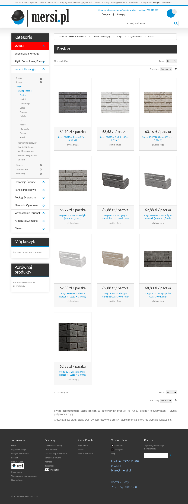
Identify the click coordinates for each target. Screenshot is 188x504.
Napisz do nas (17, 480)
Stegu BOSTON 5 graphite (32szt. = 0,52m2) (158, 295)
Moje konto (83, 445)
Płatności (48, 462)
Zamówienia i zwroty (53, 445)
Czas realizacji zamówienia (55, 453)
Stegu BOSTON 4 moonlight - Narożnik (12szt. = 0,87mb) (158, 217)
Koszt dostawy (50, 449)
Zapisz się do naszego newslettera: (154, 447)
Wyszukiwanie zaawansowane (24, 476)
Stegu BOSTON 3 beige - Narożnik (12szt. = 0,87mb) (115, 295)
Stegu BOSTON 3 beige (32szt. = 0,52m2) (158, 139)
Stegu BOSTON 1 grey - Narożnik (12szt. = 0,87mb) (115, 217)
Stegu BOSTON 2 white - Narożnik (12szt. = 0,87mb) (72, 295)
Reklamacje (49, 466)
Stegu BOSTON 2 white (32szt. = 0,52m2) (115, 139)
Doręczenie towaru (52, 458)
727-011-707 (131, 461)
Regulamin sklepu (19, 449)
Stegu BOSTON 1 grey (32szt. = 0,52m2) (73, 139)
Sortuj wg (154, 69)
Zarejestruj (108, 14)
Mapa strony (16, 472)
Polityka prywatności (162, 2)
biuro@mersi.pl (121, 470)
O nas (13, 445)
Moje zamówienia (85, 453)
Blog (113, 453)
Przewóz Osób (17, 462)
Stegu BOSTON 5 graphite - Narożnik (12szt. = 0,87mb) (72, 373)
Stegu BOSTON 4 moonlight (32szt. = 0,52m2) (72, 217)
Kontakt (14, 458)
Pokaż (161, 61)
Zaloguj (121, 14)
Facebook (117, 445)
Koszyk (80, 449)
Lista (60, 68)
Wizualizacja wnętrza (27, 53)
